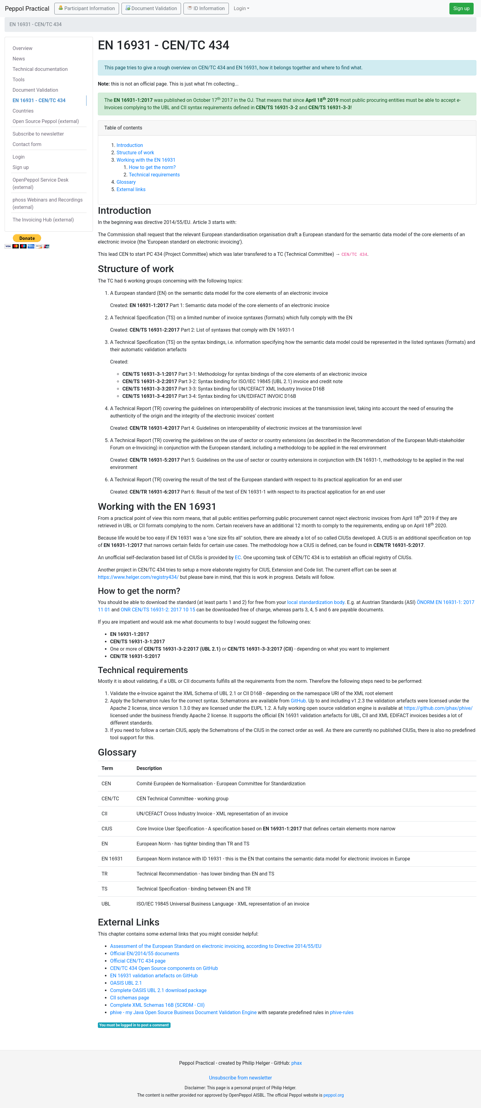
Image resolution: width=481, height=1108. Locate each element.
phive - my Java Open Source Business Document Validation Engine (183, 1012)
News (19, 59)
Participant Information (86, 8)
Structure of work (135, 153)
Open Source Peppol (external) (46, 121)
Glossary (126, 182)
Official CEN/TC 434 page (138, 961)
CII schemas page (129, 998)
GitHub (298, 701)
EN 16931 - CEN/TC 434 (39, 100)
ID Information (206, 8)
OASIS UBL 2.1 (126, 983)
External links (131, 189)
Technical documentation (40, 69)
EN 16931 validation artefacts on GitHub (154, 976)
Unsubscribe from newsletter (240, 1078)
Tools (19, 80)
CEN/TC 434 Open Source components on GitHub (164, 968)
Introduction (130, 145)
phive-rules (341, 1012)
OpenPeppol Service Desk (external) (40, 183)
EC (238, 557)
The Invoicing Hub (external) (43, 220)
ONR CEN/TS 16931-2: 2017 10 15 (158, 610)
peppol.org (333, 1095)
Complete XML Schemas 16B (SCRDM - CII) (157, 1005)
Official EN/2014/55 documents (144, 953)
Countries (23, 111)
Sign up (461, 8)
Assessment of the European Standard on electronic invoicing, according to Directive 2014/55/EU (215, 946)
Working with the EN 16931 (146, 160)
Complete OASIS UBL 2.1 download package (158, 990)
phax (296, 1063)
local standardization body (315, 602)
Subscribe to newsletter (38, 134)
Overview (23, 48)
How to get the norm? (152, 167)
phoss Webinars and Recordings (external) (48, 203)
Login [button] (240, 8)
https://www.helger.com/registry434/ (138, 577)
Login (19, 157)
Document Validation (151, 8)
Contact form (27, 144)
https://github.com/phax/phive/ (438, 708)
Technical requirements (154, 175)
